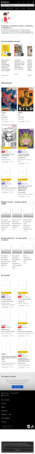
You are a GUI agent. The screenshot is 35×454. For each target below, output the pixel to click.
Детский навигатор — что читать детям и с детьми (14, 239)
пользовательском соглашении (9, 445)
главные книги (5, 33)
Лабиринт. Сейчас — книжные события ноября (14, 203)
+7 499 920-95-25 (6, 427)
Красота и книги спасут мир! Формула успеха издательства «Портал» (16, 223)
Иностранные (9, 8)
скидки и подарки (26, 31)
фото (15, 89)
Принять (17, 450)
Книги (2, 8)
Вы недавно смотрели (8, 376)
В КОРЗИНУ (5, 121)
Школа (23, 8)
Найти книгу (17, 387)
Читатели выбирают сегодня (10, 41)
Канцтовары (30, 8)
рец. (14, 87)
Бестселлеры (5, 275)
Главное (17, 8)
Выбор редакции (6, 83)
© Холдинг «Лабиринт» (7, 426)
